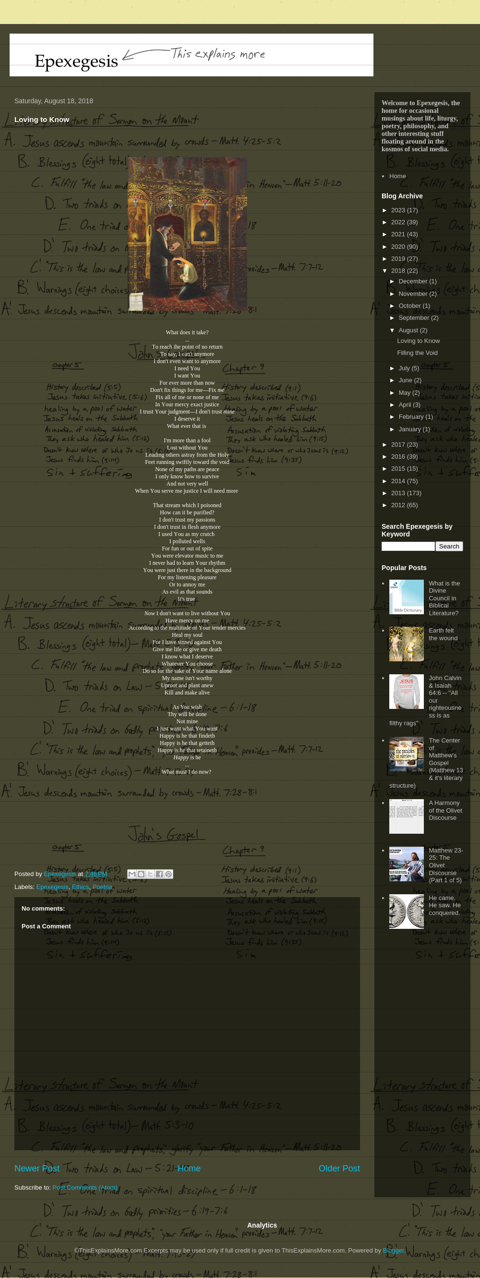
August (409, 330)
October (411, 305)
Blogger (393, 1250)
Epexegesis (52, 886)
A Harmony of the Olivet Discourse (445, 810)
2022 (399, 222)
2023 (399, 210)
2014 (399, 481)
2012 (399, 505)
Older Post (339, 1168)
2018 (399, 270)
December (414, 281)
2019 (399, 258)
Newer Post (37, 1168)
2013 (399, 493)
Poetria (102, 886)
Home (189, 1168)
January (411, 429)
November (414, 293)
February (412, 416)
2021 (399, 234)
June (406, 380)
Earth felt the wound (443, 634)
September (415, 317)
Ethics (80, 886)
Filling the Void (417, 352)
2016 (399, 456)
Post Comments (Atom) (85, 1187)
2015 (399, 468)
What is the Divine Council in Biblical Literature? (444, 598)
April (406, 404)
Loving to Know (418, 340)
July (405, 368)
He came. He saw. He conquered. (444, 905)
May (405, 392)
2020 (399, 246)
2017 (399, 444)
